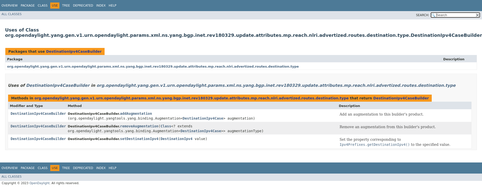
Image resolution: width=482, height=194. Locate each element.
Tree (66, 5)
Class (42, 5)
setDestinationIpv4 (139, 139)
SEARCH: (422, 15)
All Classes (11, 14)
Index (101, 5)
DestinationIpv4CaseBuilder (74, 51)
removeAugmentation (139, 126)
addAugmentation (136, 114)
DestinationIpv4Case (203, 118)
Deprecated (83, 5)
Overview (10, 5)
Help (112, 5)
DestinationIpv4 (176, 139)
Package (28, 5)
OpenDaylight (39, 183)
